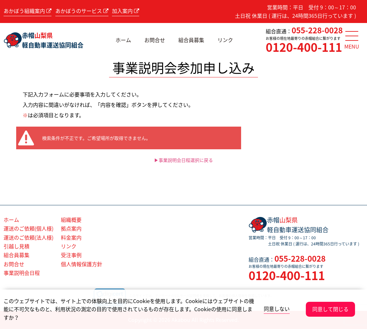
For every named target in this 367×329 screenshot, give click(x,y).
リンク (225, 40)
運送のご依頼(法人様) (28, 237)
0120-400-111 (304, 47)
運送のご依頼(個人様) (28, 228)
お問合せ (154, 40)
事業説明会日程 (22, 273)
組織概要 (71, 219)
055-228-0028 (317, 30)
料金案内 (71, 237)
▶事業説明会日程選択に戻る (183, 160)
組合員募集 (191, 40)
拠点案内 (71, 228)
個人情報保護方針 (81, 264)
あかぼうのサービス (81, 11)
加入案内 (125, 11)
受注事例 (71, 255)
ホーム (123, 40)
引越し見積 (16, 246)
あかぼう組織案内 (27, 11)
